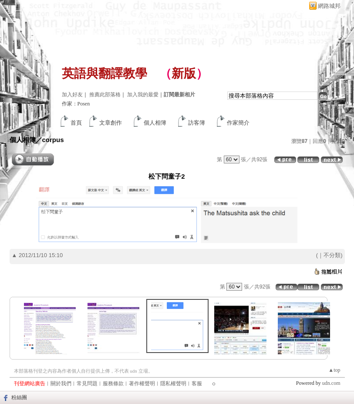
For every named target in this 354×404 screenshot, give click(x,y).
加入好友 (72, 95)
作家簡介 (238, 122)
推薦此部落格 (105, 95)
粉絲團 (19, 397)
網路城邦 (329, 6)
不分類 (332, 255)
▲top (334, 370)
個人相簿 (155, 122)
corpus (53, 139)
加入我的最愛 (142, 95)
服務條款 (113, 383)
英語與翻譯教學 (104, 73)
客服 (197, 383)
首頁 (76, 122)
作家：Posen (76, 104)
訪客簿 (196, 122)
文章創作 (110, 122)
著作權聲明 (142, 383)
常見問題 (87, 383)
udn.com (331, 383)
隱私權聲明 (173, 383)
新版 (184, 73)
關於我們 (61, 383)
